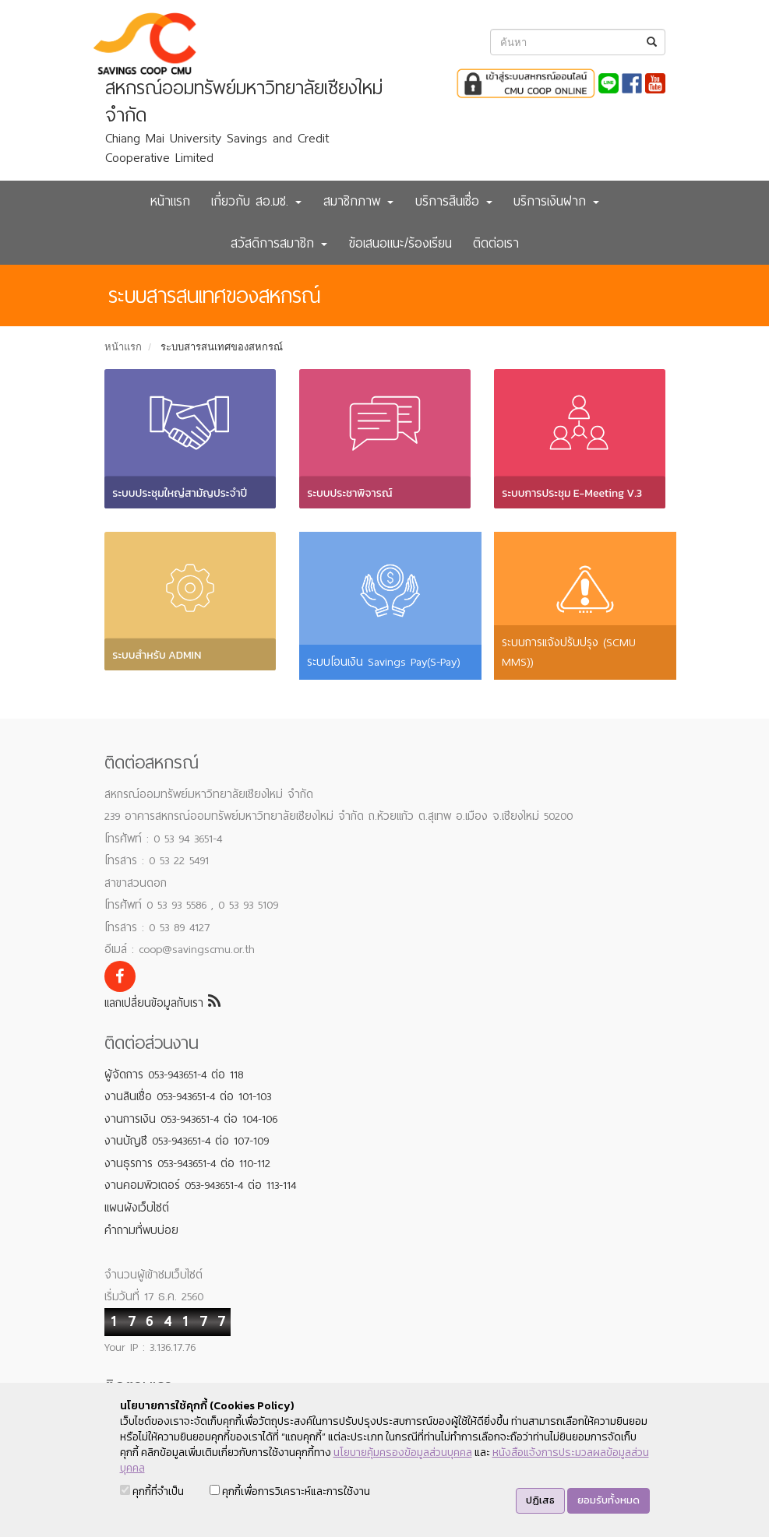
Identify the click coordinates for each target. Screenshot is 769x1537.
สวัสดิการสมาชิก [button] (279, 243)
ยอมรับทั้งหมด (608, 1500)
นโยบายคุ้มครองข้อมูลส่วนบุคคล (402, 1452)
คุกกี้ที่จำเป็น (152, 1491)
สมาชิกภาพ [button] (358, 201)
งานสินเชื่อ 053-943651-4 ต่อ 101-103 (187, 1096)
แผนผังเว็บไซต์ (136, 1208)
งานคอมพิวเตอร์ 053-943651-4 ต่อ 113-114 (200, 1185)
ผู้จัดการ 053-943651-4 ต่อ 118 (173, 1074)
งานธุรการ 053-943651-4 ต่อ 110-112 (187, 1163)
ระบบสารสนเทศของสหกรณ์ (222, 347)
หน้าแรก (170, 201)
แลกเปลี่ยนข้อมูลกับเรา (162, 1003)
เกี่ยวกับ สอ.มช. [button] (256, 201)
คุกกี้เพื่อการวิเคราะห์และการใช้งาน (290, 1491)
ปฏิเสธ (540, 1500)
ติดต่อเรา (496, 243)
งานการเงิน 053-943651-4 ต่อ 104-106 (190, 1119)
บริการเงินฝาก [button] (556, 201)
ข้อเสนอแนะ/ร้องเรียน (400, 243)
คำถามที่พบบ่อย (141, 1230)
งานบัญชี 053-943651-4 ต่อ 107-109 (186, 1141)
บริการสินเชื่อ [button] (453, 201)
